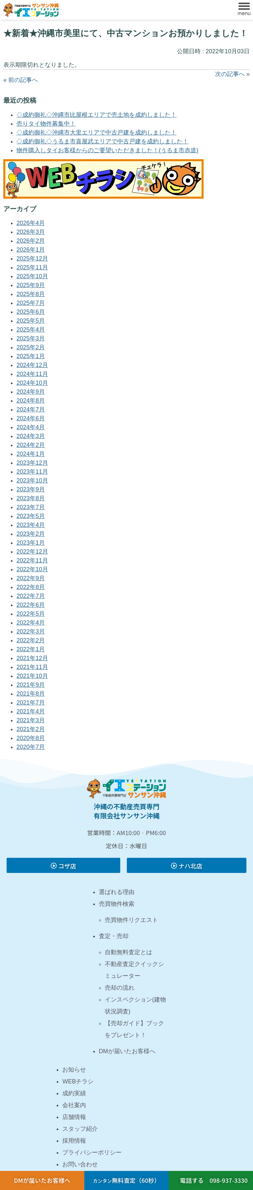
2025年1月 (30, 356)
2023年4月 (30, 525)
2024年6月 (30, 418)
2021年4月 (30, 711)
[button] (244, 10)
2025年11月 (32, 267)
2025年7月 (30, 303)
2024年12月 (32, 365)
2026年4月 (30, 223)
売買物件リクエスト (131, 920)
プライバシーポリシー (92, 1152)
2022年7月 (30, 596)
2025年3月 (30, 338)
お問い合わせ (80, 1164)
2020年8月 (30, 738)
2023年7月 (30, 507)
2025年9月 (30, 285)
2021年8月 (30, 693)
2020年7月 (30, 747)
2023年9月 (30, 489)
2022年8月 (30, 587)
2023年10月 (32, 480)
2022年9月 (30, 578)
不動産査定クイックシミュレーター (134, 970)
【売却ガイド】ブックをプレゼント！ (134, 1029)
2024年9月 (30, 391)
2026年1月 (30, 249)
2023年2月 (30, 534)
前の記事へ (23, 80)
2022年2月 (30, 640)
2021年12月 (32, 658)
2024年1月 (30, 454)
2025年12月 (32, 258)
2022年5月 (30, 613)
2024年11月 (32, 374)
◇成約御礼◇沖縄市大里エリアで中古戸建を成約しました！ (96, 132)
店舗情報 (74, 1117)
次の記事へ (230, 74)
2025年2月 (30, 347)
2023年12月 (32, 462)
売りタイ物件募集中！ (46, 123)
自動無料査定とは (128, 952)
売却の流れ (119, 987)
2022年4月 (30, 622)
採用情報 (74, 1140)
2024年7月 (30, 409)
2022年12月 (32, 551)
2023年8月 (30, 498)
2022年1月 (30, 649)
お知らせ (74, 1069)
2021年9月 (30, 685)
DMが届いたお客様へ (127, 1051)
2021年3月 (30, 720)
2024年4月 (30, 427)
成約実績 (74, 1093)
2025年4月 (30, 329)
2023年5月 (30, 516)
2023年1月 (30, 542)
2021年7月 (30, 702)
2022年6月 (30, 605)
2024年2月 (30, 445)
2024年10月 (32, 383)
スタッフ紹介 (80, 1129)
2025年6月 (30, 312)
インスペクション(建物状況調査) (135, 1005)
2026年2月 (30, 240)
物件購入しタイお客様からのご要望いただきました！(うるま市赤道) (107, 150)
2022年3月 (30, 631)
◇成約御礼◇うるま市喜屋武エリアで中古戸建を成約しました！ (102, 141)
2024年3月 (30, 436)
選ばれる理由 (116, 892)
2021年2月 (30, 729)
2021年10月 (32, 676)
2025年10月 (32, 276)
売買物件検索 (116, 904)
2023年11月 (32, 471)
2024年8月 (30, 400)
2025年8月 (30, 294)
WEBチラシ (78, 1081)
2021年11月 (32, 667)
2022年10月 (32, 569)
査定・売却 (113, 936)
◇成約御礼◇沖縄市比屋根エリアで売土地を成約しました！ (96, 115)
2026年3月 (30, 232)
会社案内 (74, 1105)
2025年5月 (30, 320)
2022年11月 (32, 560)
